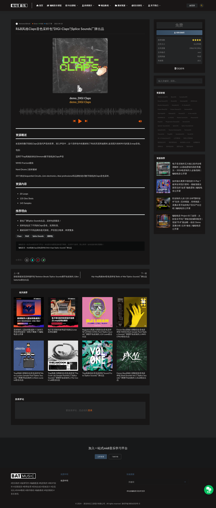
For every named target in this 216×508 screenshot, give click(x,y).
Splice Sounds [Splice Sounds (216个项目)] (187, 126)
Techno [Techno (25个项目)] (187, 130)
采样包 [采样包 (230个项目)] (169, 146)
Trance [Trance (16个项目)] (161, 134)
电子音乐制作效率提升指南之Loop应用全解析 (62, 330)
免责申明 (64, 480)
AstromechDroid (23, 24)
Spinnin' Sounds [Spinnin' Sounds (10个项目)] (164, 126)
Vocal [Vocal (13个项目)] (190, 134)
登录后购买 (179, 32)
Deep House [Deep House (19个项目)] (163, 101)
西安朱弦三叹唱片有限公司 (94, 503)
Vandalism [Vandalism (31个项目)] (180, 134)
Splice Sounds (38, 236)
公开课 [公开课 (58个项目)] (177, 138)
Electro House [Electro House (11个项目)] (163, 105)
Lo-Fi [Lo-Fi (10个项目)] (171, 117)
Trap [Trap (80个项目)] (169, 134)
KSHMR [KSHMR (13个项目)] (161, 117)
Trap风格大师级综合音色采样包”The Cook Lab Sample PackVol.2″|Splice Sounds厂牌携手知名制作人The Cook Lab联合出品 (63, 376)
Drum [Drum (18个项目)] (174, 101)
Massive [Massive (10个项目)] (194, 117)
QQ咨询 (179, 68)
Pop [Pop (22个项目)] (160, 121)
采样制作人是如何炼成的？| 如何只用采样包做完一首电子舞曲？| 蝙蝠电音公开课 (28, 331)
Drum (35, 23)
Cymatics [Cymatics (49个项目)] (183, 97)
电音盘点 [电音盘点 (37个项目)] (162, 142)
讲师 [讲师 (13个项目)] (160, 146)
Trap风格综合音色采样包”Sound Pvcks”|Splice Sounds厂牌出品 (97, 374)
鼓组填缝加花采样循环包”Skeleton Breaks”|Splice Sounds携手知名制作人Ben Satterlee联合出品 (46, 278)
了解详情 (115, 457)
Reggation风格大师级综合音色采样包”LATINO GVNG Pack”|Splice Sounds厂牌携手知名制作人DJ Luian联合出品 (97, 333)
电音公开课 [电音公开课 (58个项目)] (188, 138)
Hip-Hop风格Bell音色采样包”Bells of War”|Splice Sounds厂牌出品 (119, 276)
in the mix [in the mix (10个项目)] (192, 113)
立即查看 (101, 457)
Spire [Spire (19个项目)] (175, 126)
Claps (19, 236)
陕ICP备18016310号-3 (131, 503)
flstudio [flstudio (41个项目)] (175, 105)
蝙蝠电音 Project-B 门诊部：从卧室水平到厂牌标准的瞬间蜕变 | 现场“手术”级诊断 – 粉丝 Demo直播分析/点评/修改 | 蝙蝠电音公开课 (187, 222)
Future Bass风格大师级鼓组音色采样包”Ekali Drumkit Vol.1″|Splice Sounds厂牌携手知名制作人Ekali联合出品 (132, 376)
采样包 (50, 236)
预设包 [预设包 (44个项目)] (190, 146)
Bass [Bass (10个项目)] (173, 97)
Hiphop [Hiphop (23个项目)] (171, 113)
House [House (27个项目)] (182, 113)
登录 (90, 410)
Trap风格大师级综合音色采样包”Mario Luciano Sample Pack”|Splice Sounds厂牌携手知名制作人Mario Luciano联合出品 (28, 376)
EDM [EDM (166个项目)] (194, 101)
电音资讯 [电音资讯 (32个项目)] (173, 142)
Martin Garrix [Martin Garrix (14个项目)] (182, 117)
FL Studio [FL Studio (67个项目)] (186, 105)
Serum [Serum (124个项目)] (186, 121)
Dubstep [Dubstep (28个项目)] (184, 101)
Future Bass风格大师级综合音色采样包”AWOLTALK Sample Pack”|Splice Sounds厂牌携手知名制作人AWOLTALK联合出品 (132, 333)
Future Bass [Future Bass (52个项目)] (162, 109)
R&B (41, 23)
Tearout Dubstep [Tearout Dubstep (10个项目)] (175, 130)
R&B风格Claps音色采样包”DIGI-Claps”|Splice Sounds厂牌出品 (49, 248)
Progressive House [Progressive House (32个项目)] (172, 121)
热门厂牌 (48, 23)
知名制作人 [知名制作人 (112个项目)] (185, 142)
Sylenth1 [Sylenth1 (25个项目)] (161, 130)
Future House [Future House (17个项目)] (175, 109)
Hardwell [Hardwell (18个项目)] (188, 109)
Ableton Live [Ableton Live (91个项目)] (163, 97)
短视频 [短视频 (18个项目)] (196, 142)
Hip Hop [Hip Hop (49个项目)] (161, 113)
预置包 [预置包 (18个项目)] (180, 146)
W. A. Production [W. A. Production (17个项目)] (164, 138)
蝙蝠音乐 (22, 248)
